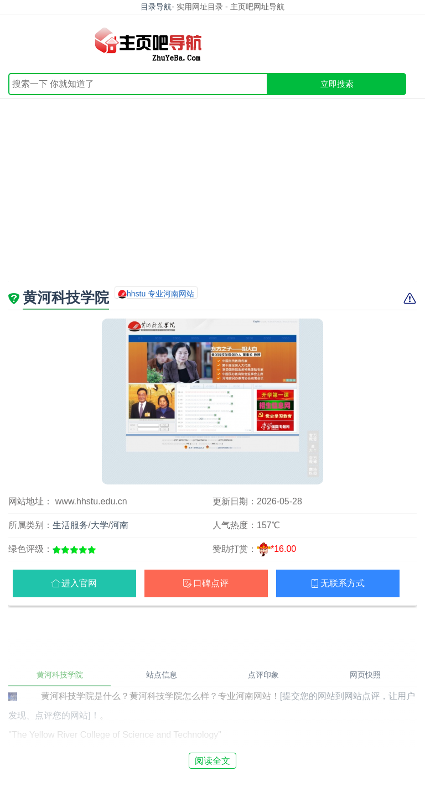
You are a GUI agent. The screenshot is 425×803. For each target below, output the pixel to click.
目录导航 (156, 6)
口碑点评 (211, 583)
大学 (99, 525)
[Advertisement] (212, 198)
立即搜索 (337, 83)
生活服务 (70, 525)
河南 (119, 525)
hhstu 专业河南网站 (160, 293)
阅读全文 (212, 760)
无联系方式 (342, 583)
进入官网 (79, 583)
